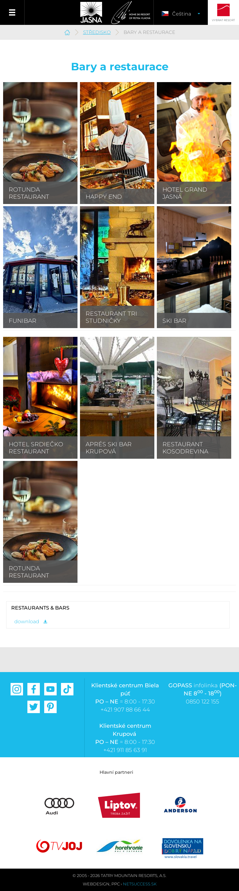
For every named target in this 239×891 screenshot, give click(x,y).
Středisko (97, 32)
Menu (12, 12)
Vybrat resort (223, 20)
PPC (115, 883)
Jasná (91, 12)
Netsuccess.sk (140, 883)
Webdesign (96, 883)
